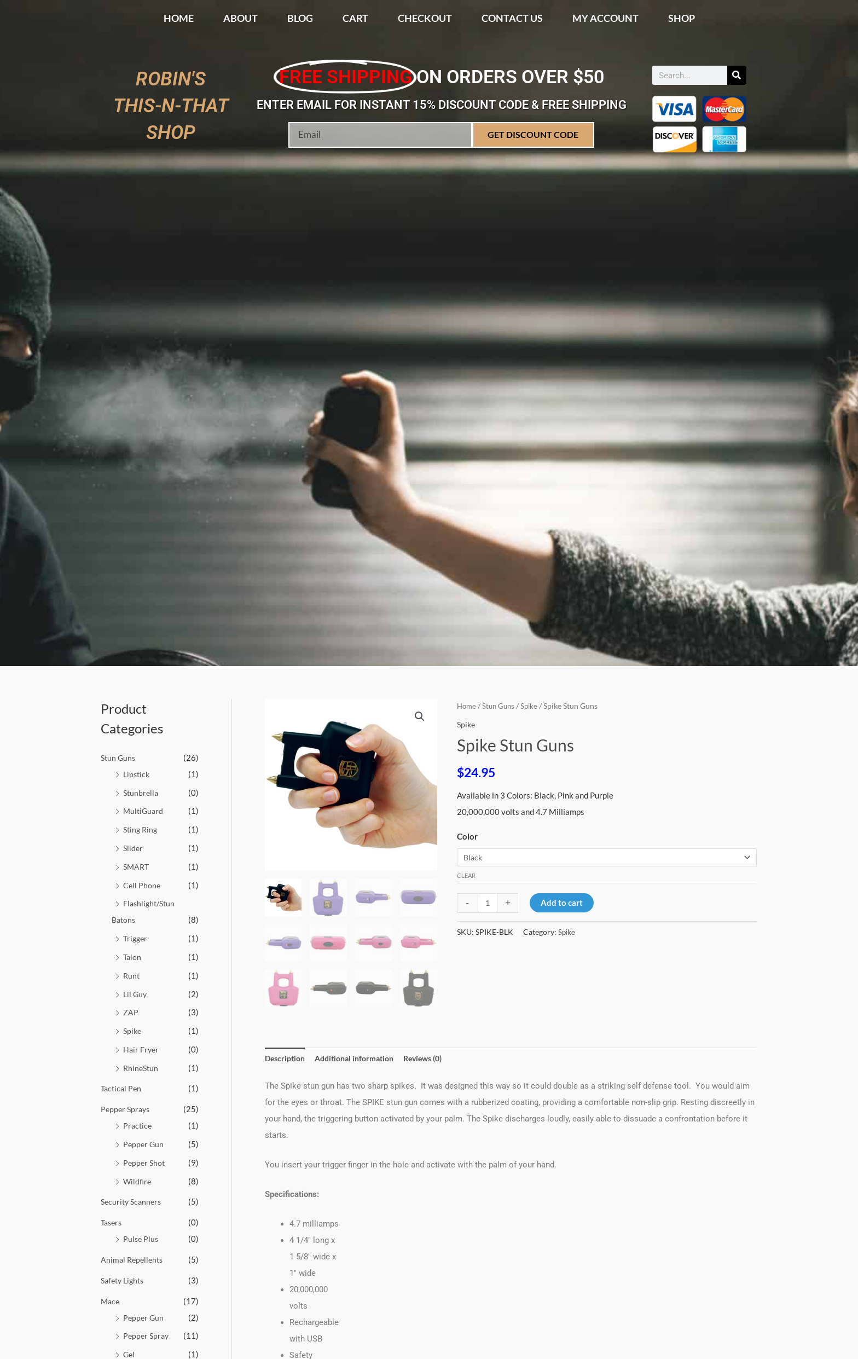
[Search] (736, 75)
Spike (133, 1031)
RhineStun (141, 1067)
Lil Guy (135, 993)
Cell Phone (142, 884)
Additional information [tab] (361, 1058)
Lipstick (137, 774)
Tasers (112, 1222)
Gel (129, 1353)
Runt (132, 975)
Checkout (425, 18)
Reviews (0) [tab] (435, 1058)
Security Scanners (133, 1201)
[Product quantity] (488, 903)
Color (467, 836)
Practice (138, 1125)
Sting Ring (141, 829)
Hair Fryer (141, 1049)
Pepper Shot (145, 1162)
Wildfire (138, 1180)
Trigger (136, 938)
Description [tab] (286, 1058)
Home (179, 18)
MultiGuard (144, 811)
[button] (419, 717)
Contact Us (512, 18)
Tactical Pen (122, 1088)
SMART (137, 866)
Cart (355, 18)
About (240, 18)
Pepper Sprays (127, 1109)
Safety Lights (124, 1280)
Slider (133, 848)
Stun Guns (119, 757)
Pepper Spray (147, 1335)
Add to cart (563, 904)
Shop (681, 18)
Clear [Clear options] (466, 876)
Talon (132, 957)
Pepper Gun (144, 1143)
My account (605, 18)
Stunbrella (141, 792)
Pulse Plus (141, 1238)
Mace (111, 1300)
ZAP (130, 1012)
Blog (300, 18)
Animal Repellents (133, 1259)
